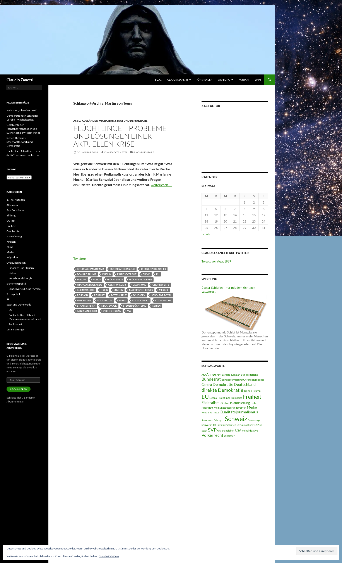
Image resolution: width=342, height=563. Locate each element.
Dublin (106, 274)
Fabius (97, 279)
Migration (106, 120)
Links (258, 79)
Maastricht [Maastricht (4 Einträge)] (207, 407)
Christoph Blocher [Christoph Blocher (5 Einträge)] (253, 379)
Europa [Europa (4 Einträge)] (213, 397)
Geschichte (13, 231)
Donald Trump (86, 274)
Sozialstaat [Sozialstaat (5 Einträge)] (243, 425)
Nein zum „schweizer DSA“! (22, 110)
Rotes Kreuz (119, 295)
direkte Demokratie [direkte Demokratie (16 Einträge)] (222, 390)
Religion (82, 295)
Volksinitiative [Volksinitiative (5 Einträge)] (250, 430)
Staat (122, 300)
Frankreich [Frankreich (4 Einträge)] (236, 397)
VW (129, 310)
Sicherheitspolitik (16, 283)
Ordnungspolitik (16, 262)
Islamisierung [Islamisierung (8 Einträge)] (240, 403)
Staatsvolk (109, 305)
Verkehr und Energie (20, 278)
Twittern (79, 258)
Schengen (139, 295)
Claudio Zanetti (20, 79)
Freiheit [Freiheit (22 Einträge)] (252, 397)
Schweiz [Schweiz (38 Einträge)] (236, 418)
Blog (158, 79)
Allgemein (12, 205)
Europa (82, 279)
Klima (10, 247)
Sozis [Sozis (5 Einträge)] (252, 425)
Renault (99, 295)
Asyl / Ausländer (85, 120)
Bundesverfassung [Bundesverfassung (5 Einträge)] (232, 379)
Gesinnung (139, 284)
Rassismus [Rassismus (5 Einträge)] (207, 420)
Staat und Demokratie (131, 120)
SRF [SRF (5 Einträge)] (262, 425)
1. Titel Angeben (16, 199)
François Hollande (89, 284)
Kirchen (11, 241)
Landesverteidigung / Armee (25, 288)
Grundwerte (160, 284)
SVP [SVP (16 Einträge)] (212, 430)
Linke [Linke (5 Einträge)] (254, 403)
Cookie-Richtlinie (109, 556)
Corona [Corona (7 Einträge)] (207, 385)
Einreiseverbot (127, 274)
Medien (11, 252)
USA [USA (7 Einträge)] (238, 430)
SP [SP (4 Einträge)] (257, 424)
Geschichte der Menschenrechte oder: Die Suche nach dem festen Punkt (23, 128)
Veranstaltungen (16, 329)
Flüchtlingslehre (140, 279)
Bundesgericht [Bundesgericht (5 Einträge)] (249, 374)
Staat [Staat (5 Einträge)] (204, 430)
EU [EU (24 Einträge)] (205, 396)
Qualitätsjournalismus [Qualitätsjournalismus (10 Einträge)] (239, 411)
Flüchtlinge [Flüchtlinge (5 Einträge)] (223, 397)
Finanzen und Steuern (21, 267)
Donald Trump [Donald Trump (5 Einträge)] (252, 390)
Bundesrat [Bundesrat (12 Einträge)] (211, 379)
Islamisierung (14, 236)
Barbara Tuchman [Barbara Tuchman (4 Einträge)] (231, 374)
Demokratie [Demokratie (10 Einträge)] (223, 384)
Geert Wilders (117, 284)
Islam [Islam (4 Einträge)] (226, 403)
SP (8, 299)
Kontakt (244, 79)
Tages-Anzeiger (87, 310)
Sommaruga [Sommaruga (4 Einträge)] (254, 420)
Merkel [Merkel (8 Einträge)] (252, 407)
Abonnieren (18, 389)
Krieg (104, 289)
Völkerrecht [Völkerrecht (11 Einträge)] (212, 435)
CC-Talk (11, 220)
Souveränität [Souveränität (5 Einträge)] (209, 425)
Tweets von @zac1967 (216, 261)
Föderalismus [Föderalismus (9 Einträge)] (212, 402)
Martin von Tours (141, 289)
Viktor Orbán (112, 310)
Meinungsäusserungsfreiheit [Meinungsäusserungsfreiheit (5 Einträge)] (230, 407)
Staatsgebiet (140, 300)
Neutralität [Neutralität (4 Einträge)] (207, 412)
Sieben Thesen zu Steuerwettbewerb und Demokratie (20, 141)
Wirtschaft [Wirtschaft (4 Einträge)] (229, 435)
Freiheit (11, 226)
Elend (146, 274)
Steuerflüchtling (134, 305)
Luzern (118, 289)
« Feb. (206, 234)
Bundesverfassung (122, 269)
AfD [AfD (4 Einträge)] (204, 374)
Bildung (11, 215)
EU (157, 274)
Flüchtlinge (115, 279)
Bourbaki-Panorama (90, 269)
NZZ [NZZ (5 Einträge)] (216, 412)
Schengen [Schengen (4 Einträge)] (219, 420)
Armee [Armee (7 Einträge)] (211, 374)
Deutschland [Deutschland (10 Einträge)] (245, 384)
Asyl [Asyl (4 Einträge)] (219, 374)
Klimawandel (86, 289)
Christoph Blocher (153, 269)
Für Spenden (204, 79)
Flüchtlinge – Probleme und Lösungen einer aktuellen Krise (120, 136)
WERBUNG (224, 79)
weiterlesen (161, 185)
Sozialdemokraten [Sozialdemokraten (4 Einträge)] (226, 424)
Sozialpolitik (14, 294)
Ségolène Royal (161, 295)
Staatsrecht (163, 300)
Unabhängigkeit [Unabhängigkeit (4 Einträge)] (225, 430)
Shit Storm (84, 300)
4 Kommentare (143, 152)
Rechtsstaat (15, 324)
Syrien (156, 305)
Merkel (163, 289)
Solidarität (105, 300)
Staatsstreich (86, 305)
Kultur (12, 273)
